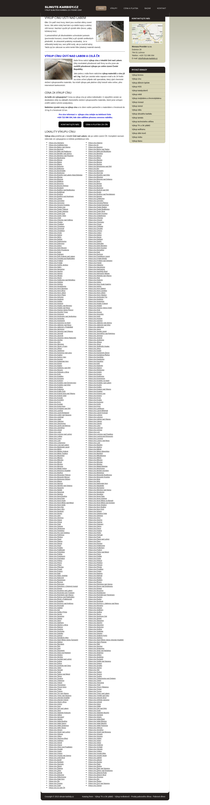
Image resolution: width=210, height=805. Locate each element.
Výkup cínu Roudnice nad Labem (60, 591)
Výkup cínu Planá (55, 539)
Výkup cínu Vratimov (95, 745)
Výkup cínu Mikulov (56, 458)
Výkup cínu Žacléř (55, 760)
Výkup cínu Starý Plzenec (97, 642)
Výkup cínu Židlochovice (57, 777)
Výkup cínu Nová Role (57, 498)
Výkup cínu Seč (54, 610)
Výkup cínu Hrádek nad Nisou (59, 308)
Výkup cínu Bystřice (56, 194)
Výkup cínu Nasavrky (56, 488)
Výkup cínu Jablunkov (96, 327)
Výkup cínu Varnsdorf (56, 717)
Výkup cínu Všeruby (95, 749)
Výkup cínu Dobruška (96, 243)
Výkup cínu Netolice (56, 494)
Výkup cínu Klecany (56, 370)
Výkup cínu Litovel (55, 430)
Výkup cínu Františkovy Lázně (99, 256)
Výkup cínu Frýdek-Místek (97, 258)
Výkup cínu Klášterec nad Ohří (60, 368)
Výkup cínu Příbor (55, 565)
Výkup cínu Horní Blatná (97, 288)
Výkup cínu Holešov (56, 282)
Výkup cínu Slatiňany (56, 623)
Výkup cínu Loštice (55, 436)
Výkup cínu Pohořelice (57, 552)
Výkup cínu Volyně (55, 743)
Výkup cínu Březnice (95, 177)
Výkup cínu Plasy (94, 541)
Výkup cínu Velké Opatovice (59, 726)
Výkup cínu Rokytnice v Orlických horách (63, 586)
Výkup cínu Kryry (55, 402)
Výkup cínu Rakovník (56, 578)
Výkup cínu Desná (94, 237)
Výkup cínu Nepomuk (56, 492)
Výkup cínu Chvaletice (57, 231)
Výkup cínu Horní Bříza (57, 291)
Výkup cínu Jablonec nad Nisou (60, 325)
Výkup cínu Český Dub (57, 214)
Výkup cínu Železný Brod (97, 775)
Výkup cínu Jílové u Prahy (58, 346)
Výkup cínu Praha (94, 558)
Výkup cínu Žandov (95, 762)
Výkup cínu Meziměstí (56, 456)
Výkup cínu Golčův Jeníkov (58, 265)
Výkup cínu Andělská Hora (58, 145)
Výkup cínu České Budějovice (99, 209)
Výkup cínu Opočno (95, 520)
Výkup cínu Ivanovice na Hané (59, 323)
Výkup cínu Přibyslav (56, 567)
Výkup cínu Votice (94, 743)
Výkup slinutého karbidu (142, 114)
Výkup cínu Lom (94, 432)
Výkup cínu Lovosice (95, 438)
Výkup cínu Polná (94, 554)
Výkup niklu (137, 110)
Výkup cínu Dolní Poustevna (59, 250)
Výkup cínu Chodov (56, 222)
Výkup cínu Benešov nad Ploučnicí (61, 156)
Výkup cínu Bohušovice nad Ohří (100, 166)
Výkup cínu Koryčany (56, 378)
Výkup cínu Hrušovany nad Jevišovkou (62, 316)
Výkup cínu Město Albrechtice (98, 451)
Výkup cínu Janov (94, 329)
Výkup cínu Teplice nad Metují (59, 674)
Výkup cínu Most (94, 479)
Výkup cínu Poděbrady (57, 550)
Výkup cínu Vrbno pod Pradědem (60, 747)
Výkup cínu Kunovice (95, 402)
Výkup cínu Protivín (56, 571)
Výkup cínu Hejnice (56, 273)
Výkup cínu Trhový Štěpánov (98, 687)
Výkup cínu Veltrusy (95, 728)
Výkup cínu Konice (95, 374)
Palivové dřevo (159, 796)
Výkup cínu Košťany (56, 381)
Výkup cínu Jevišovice (96, 340)
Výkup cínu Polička (55, 554)
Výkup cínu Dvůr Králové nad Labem (62, 256)
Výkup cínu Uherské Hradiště (59, 698)
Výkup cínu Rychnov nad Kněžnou (61, 603)
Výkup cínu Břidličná (56, 181)
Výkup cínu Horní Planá (57, 295)
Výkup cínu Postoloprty (57, 556)
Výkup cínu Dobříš (94, 241)
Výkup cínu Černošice (56, 201)
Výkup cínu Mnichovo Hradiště (59, 471)
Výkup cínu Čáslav (55, 199)
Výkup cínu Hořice (94, 286)
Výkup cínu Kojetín (95, 372)
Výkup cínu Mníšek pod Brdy (98, 471)
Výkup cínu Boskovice (56, 173)
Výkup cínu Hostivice (95, 299)
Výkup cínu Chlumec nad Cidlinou (61, 220)
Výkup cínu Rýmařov (95, 606)
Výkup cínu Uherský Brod (97, 698)
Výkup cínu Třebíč (94, 681)
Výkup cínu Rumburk (95, 601)
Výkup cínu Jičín (54, 342)
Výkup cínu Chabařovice (97, 216)
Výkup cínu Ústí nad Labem (58, 708)
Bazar (148, 8)
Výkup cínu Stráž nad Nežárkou (99, 651)
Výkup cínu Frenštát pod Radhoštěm (62, 258)
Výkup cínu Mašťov (95, 447)
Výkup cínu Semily (55, 614)
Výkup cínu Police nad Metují (98, 552)
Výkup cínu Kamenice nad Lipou (60, 353)
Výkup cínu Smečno (56, 629)
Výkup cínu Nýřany (95, 511)
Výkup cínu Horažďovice (57, 286)
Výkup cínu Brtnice (95, 184)
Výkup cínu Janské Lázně (97, 331)
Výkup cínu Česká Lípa (57, 207)
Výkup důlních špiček (141, 83)
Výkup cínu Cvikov (95, 233)
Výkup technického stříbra (142, 122)
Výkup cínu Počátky (56, 548)
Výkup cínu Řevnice (56, 582)
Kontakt (161, 8)
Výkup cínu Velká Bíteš (96, 719)
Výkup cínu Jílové (94, 344)
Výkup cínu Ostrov (94, 526)
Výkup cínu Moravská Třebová (59, 475)
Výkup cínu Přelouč (95, 561)
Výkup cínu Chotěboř (56, 224)
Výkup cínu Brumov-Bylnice (58, 186)
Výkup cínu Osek (55, 524)
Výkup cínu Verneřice (95, 730)
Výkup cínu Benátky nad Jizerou (60, 154)
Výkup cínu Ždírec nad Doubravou (100, 771)
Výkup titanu (137, 141)
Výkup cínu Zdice (55, 771)
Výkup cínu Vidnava (56, 734)
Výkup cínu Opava (55, 520)
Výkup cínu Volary (94, 741)
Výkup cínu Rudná (94, 599)
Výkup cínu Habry (55, 267)
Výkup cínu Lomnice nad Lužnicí (60, 434)
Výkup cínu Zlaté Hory (57, 779)
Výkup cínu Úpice (94, 704)
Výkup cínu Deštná (55, 239)
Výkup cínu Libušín (95, 423)
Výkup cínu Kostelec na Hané (98, 381)
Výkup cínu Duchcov (95, 254)
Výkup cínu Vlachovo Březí (58, 738)
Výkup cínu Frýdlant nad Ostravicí (100, 261)
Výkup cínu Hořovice (56, 297)
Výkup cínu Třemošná (96, 683)
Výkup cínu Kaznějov (95, 361)
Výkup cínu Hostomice (96, 301)
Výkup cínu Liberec (95, 421)
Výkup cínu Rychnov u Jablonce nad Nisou (103, 603)
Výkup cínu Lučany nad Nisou (99, 441)
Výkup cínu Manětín (95, 445)
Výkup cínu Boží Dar (95, 173)
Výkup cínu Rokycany (56, 584)
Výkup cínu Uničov (55, 704)
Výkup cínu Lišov (94, 426)
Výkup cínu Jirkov (94, 348)
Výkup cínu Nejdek (55, 490)
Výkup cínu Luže (94, 443)
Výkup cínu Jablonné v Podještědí (61, 327)
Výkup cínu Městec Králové (58, 451)
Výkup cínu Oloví (94, 518)
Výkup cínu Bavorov (95, 147)
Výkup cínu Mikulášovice (97, 456)
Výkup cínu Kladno (55, 366)
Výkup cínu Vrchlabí (95, 747)
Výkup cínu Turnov (95, 691)
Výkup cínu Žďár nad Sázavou (99, 768)
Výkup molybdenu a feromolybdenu (146, 98)
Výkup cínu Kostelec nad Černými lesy (62, 383)
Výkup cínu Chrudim (95, 229)
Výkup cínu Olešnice (95, 516)
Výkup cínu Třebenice (56, 681)
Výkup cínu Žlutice (94, 781)
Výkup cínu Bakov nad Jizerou (59, 147)
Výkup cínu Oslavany (95, 524)
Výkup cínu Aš (93, 145)
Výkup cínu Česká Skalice (97, 207)
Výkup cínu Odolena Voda (97, 513)
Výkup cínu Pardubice (56, 531)
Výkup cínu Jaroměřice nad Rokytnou (101, 333)
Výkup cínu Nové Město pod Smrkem (101, 503)
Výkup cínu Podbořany (96, 548)
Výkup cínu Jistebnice (56, 351)
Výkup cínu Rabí (55, 573)
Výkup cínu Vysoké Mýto (97, 753)
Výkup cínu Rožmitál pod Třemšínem (101, 595)
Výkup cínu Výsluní (55, 753)
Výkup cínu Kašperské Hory (59, 361)
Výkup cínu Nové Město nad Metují (61, 503)
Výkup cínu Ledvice (95, 415)
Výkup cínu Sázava (95, 608)
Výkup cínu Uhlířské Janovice (98, 700)
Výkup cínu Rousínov (95, 591)
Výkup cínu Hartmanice (96, 269)
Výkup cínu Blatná (55, 162)
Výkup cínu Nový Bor (56, 507)
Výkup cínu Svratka (95, 666)
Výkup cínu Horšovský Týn (97, 297)
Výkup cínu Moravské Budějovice (100, 475)
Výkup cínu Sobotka (56, 633)
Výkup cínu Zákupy (95, 760)
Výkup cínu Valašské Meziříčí (98, 713)
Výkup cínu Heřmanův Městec (99, 273)
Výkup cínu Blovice (95, 162)
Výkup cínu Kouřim (95, 385)
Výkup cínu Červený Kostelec (59, 205)
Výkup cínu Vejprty (95, 717)
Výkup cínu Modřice (56, 473)
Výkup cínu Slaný (55, 621)
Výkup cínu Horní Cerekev (97, 291)
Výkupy (113, 8)
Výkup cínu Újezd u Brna (57, 702)
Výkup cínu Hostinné (56, 299)
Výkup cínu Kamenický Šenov (99, 353)
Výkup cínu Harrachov (57, 269)
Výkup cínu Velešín (55, 719)
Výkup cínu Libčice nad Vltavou (99, 419)
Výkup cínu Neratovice (96, 492)
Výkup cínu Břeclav (56, 177)
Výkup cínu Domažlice (96, 250)
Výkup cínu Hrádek (95, 306)
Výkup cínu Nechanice (96, 488)
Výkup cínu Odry (55, 516)
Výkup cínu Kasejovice (96, 359)
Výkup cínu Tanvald (56, 670)
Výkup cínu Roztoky (95, 597)
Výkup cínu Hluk (94, 278)
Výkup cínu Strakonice (96, 648)
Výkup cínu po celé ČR (57, 788)
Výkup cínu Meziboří (95, 453)
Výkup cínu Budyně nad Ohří (98, 190)
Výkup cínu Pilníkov (56, 537)
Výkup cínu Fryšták (55, 263)
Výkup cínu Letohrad (56, 417)
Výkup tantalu (137, 118)
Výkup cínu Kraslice (95, 391)
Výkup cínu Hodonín (95, 280)
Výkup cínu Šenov (94, 614)
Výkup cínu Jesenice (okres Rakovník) (62, 338)
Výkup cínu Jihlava (95, 342)
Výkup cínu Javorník (56, 336)
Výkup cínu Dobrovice (56, 243)
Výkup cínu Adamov (95, 143)
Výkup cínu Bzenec (95, 196)
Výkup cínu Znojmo (56, 783)
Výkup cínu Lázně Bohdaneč (59, 413)
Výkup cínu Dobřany (95, 239)
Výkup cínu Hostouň (56, 303)
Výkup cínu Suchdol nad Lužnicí (60, 659)
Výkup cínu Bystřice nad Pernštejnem (101, 194)
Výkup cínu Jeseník (95, 338)
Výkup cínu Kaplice (55, 355)
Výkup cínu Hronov (95, 312)
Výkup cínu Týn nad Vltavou (59, 693)
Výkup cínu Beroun (95, 156)
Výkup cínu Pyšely (94, 571)
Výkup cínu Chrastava (56, 226)
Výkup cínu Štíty (54, 646)
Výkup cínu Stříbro (95, 655)
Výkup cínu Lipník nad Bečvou (59, 426)
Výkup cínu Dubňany (56, 254)
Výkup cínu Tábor (55, 668)
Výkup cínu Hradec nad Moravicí (60, 306)
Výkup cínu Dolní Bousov (58, 248)
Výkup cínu (136, 79)
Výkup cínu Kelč (94, 363)
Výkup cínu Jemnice (95, 336)
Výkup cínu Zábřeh (95, 758)
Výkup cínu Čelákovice (96, 199)
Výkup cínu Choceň (95, 220)
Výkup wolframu (138, 129)
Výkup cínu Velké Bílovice (97, 721)
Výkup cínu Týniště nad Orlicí (98, 696)
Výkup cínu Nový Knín (96, 509)
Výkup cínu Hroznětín (96, 314)
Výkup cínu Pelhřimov (56, 535)
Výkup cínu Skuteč (95, 618)
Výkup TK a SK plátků (141, 125)
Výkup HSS (137, 87)
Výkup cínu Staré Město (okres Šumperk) (63, 640)
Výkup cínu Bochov (95, 164)
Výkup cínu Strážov (56, 655)
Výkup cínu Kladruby (95, 366)
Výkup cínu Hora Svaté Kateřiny (99, 284)
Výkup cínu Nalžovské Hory (98, 483)
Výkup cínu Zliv (54, 781)
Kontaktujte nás (70, 124)
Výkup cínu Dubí (94, 252)
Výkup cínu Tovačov (56, 678)
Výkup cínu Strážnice (95, 653)
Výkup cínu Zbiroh (55, 766)
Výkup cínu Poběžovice (96, 546)
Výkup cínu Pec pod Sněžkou (59, 533)
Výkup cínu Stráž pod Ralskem (60, 653)
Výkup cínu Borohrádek (57, 171)
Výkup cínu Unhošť (95, 702)
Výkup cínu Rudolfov (56, 601)
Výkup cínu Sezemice (56, 616)
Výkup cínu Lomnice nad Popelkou (100, 434)
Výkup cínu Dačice (55, 235)
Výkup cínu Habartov (95, 265)
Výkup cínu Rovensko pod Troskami (61, 593)
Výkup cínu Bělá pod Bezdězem (99, 151)
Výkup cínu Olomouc (56, 518)
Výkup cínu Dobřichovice (57, 241)
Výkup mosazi (138, 102)
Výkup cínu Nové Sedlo (57, 505)
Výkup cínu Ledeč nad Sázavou (60, 415)
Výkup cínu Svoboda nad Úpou (60, 666)
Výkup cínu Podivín (95, 550)
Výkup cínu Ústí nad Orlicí (97, 708)
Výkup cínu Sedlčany (95, 610)
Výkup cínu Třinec (55, 689)
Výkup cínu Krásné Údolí (57, 396)
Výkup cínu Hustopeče (57, 321)
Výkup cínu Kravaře (56, 398)
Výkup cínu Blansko (95, 160)
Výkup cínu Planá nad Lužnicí (98, 539)
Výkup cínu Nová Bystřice (58, 496)
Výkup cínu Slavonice (96, 625)
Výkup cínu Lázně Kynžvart (98, 413)
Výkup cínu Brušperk (56, 188)
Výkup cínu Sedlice (95, 612)
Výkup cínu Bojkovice (56, 169)
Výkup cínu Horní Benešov (58, 288)
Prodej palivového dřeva (141, 796)
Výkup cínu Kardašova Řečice (99, 355)
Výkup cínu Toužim (95, 676)
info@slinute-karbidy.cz (148, 58)
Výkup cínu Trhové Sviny (57, 687)
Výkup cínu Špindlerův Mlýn (59, 638)
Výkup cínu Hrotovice (56, 314)
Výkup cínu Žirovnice (95, 777)
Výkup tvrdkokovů (122, 796)
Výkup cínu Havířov (56, 271)
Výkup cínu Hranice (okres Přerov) (61, 310)
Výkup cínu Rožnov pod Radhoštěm (61, 597)
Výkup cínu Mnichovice (96, 468)
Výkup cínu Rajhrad (95, 576)
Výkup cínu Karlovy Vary (57, 357)
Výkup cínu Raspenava (57, 580)
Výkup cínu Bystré (94, 192)
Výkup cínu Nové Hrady (57, 501)
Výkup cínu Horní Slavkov (97, 295)
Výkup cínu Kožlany (56, 387)
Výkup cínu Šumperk (95, 659)
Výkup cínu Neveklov (95, 494)
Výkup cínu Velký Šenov (57, 728)
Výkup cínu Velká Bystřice (58, 721)
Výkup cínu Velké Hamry (57, 723)
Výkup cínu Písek (94, 537)
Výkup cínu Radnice (95, 573)
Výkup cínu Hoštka (55, 301)
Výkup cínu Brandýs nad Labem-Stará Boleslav (65, 175)
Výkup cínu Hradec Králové (98, 303)
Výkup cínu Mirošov (56, 464)
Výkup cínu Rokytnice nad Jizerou (100, 584)
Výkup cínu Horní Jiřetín (96, 293)
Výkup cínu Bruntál (95, 186)
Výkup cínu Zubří (55, 786)
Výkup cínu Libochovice (57, 423)
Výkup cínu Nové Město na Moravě (100, 501)
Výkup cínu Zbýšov (95, 766)
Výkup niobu (137, 137)
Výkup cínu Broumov (56, 184)
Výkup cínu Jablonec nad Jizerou (100, 323)
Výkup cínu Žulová (95, 786)
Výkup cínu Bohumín (56, 166)
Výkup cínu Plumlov (95, 543)
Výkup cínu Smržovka (56, 631)
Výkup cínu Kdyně (55, 363)
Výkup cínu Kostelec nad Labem (99, 383)
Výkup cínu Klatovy (95, 368)
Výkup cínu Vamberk (95, 715)
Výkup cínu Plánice (55, 541)
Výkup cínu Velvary (55, 730)
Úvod (101, 8)
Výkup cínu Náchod (56, 483)
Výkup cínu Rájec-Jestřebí (58, 576)
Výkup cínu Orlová (55, 522)
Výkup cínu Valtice (55, 715)
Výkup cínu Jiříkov (55, 348)
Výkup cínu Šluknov (56, 627)
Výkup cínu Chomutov (96, 222)
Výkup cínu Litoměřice (57, 428)
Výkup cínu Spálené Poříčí (97, 636)
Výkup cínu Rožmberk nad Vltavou (61, 595)
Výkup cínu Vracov (55, 745)
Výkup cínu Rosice (55, 588)
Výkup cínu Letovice (95, 417)
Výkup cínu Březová (56, 179)
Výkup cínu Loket (55, 432)
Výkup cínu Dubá (55, 252)
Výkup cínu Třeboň (55, 683)
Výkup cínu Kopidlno (56, 376)
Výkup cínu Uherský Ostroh (58, 700)
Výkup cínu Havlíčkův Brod (97, 271)
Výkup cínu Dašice (95, 235)
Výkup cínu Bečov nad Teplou (98, 149)
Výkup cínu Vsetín (55, 751)
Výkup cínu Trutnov (56, 691)
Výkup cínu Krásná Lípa (96, 393)
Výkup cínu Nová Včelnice (97, 498)
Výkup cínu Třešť (94, 685)
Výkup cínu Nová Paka (96, 496)
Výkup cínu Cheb (55, 218)
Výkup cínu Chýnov (95, 231)
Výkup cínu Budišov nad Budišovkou (62, 190)
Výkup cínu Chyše (55, 233)
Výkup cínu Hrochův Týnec (58, 312)
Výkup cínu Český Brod (96, 211)
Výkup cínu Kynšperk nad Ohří (60, 408)
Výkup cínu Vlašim (95, 738)
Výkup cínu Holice (94, 282)
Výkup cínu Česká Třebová (58, 209)
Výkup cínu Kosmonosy (96, 378)
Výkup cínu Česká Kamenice (98, 205)
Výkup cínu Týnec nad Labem (99, 693)
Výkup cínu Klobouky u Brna (59, 372)
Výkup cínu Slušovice (96, 627)
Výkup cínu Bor (93, 169)
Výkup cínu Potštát (95, 556)
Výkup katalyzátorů (140, 90)
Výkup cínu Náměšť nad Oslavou (60, 486)
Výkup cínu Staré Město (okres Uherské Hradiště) (106, 640)
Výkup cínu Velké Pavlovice (98, 726)
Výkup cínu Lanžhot (56, 411)
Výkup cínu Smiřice (95, 629)
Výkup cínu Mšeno (55, 481)
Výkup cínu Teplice (95, 672)
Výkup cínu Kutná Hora (57, 406)
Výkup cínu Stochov (95, 646)
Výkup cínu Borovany (95, 171)
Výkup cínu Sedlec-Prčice (58, 612)
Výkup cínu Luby (55, 441)
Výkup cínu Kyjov (94, 406)
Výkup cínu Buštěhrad (56, 192)
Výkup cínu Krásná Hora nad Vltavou (62, 393)
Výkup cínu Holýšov (56, 284)
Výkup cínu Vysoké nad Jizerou (60, 756)
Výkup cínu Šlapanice (96, 621)
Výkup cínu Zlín (93, 779)
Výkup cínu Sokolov (95, 633)
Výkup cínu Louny (55, 438)
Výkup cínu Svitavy (95, 663)
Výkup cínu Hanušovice (96, 267)
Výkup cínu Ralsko (95, 578)
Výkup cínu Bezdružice (57, 158)
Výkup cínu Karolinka (95, 357)
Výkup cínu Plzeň (55, 546)
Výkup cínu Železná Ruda (97, 773)
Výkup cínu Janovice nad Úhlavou (61, 331)
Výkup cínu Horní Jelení (57, 293)
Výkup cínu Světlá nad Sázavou (99, 661)
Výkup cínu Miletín (94, 458)
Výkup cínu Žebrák (55, 773)
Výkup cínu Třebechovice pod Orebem (102, 678)
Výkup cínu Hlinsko (55, 276)
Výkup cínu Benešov (95, 154)
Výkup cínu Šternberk (56, 644)
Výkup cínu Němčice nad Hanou (99, 490)
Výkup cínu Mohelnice (96, 473)
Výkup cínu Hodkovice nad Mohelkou (62, 280)
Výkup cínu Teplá (55, 672)
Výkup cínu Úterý (55, 711)
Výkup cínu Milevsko (56, 460)
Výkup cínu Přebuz (55, 561)
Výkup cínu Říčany (95, 582)
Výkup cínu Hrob (94, 310)
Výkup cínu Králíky (95, 387)
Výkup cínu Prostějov (95, 569)
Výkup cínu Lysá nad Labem (59, 445)
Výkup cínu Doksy (55, 246)
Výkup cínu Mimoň (55, 462)
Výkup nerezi (137, 106)
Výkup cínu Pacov (94, 528)
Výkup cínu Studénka (95, 657)
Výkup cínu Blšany (55, 164)
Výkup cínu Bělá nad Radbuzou (60, 151)
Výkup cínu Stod (54, 648)
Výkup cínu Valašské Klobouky (60, 713)
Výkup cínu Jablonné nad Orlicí (99, 325)
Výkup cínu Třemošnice (57, 685)
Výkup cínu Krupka (95, 400)
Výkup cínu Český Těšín (57, 216)
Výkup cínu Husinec (95, 318)
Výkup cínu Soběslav (95, 631)
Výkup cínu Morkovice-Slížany (59, 479)
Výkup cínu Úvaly (94, 711)
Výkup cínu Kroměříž (56, 400)
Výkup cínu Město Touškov (58, 453)
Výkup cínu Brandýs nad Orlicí (99, 175)
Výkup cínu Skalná (55, 618)
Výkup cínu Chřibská (95, 226)
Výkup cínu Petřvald (95, 535)
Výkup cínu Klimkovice (96, 370)
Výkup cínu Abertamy (56, 143)
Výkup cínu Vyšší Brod (57, 758)
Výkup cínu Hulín (94, 316)
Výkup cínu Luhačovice (57, 443)
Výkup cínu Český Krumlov (97, 214)
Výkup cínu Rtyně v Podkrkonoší (60, 599)
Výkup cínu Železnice (56, 775)
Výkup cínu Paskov (95, 531)
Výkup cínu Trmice (95, 689)
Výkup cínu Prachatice (57, 558)
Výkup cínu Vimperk (95, 734)
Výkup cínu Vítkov (55, 736)
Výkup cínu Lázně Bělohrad (98, 411)
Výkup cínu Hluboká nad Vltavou (99, 276)
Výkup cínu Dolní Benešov (97, 246)
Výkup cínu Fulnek (95, 263)
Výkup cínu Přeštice (95, 563)
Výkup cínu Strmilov (56, 657)
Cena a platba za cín (97, 124)
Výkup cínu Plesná (55, 543)
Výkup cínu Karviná (56, 359)
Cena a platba (131, 8)
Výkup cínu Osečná (95, 522)
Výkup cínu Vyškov (95, 751)
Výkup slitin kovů (139, 133)
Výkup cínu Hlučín (55, 278)
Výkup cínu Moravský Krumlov (99, 477)
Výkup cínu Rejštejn (95, 580)
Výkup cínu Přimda (95, 567)
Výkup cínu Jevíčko (56, 340)
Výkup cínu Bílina (94, 158)
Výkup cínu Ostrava (56, 526)
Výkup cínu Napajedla (96, 486)
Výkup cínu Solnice (55, 636)
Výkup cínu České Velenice (58, 211)
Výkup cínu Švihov (55, 663)
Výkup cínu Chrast (94, 224)
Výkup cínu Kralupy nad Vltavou (99, 389)
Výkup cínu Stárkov (56, 642)
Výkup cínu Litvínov (95, 430)
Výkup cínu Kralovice (56, 389)
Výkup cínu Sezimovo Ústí (97, 616)
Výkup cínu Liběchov (56, 421)
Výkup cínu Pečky (94, 533)
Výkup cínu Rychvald (56, 606)
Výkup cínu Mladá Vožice (58, 468)
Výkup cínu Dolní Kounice (97, 248)
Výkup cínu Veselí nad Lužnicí (59, 732)
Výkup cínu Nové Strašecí (97, 505)
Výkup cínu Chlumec (95, 218)
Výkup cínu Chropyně (56, 229)
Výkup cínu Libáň (55, 419)
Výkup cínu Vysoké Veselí (97, 756)
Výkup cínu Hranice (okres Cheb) (100, 308)
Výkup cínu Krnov (94, 398)
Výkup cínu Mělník (94, 449)
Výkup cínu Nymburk (56, 511)
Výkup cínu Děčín (55, 237)
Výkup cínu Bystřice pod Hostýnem (61, 196)
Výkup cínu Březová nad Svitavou (100, 179)
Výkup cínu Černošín (95, 201)
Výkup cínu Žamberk (56, 762)
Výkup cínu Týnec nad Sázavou (60, 696)
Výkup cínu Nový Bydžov (97, 507)
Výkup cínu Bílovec (55, 160)
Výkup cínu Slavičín (95, 623)
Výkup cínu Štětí (94, 644)
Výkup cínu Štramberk (57, 651)
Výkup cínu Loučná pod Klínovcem (100, 436)
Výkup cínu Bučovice (95, 188)
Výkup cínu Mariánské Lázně (59, 447)
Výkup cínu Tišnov (55, 676)
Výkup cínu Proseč (55, 569)
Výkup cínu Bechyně (56, 149)
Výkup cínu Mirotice (95, 464)
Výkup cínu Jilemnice (56, 344)
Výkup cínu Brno (94, 181)
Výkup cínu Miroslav (95, 462)
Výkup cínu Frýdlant (56, 261)
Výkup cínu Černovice (56, 203)
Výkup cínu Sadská (56, 608)
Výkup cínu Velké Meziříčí (97, 723)
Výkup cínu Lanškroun (96, 408)
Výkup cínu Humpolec (56, 318)
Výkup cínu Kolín (55, 374)
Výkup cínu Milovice (95, 460)
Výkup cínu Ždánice (56, 768)
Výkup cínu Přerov (55, 563)
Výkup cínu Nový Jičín (57, 509)
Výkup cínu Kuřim (94, 404)
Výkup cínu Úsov (55, 706)
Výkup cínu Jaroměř (56, 333)
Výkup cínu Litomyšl (95, 428)
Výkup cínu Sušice (55, 661)
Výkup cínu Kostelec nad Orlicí (60, 385)
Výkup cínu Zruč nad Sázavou (99, 783)
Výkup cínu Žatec (94, 764)
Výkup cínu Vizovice (95, 736)
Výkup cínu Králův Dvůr (57, 391)
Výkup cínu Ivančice (95, 321)
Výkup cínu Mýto (94, 481)
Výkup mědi (137, 94)
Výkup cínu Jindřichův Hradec (99, 346)
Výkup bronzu (137, 75)
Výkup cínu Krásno (95, 396)
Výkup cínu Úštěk (94, 706)
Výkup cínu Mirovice (56, 466)
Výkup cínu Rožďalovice (97, 593)
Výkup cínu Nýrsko (55, 513)
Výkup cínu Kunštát (56, 404)
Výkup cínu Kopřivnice (96, 376)
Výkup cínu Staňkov (95, 638)
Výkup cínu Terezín (95, 674)
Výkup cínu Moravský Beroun (59, 477)
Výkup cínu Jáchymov (56, 329)
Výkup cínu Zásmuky (56, 764)
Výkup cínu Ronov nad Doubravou (100, 586)
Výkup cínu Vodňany (56, 741)
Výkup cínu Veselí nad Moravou (99, 732)
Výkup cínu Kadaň (94, 351)
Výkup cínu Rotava (95, 588)
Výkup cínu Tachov (95, 668)
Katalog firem (87, 796)
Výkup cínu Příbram (95, 565)
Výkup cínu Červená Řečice (98, 203)
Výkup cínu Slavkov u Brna (58, 625)
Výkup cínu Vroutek (56, 749)
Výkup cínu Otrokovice (57, 528)
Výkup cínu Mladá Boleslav (98, 466)
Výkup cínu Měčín (55, 449)
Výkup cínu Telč (94, 670)
